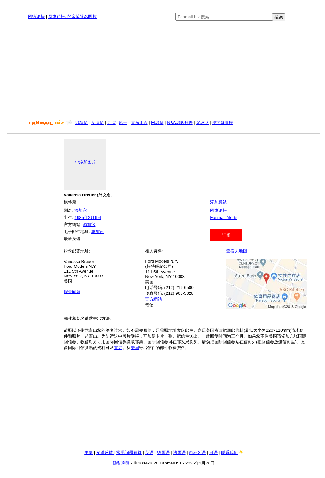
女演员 (97, 122)
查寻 (118, 347)
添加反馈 (218, 202)
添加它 (80, 210)
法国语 (179, 452)
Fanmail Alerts (223, 217)
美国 (135, 347)
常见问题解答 (129, 452)
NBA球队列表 (179, 122)
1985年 (81, 217)
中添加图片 (85, 161)
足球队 (202, 122)
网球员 (157, 122)
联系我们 (229, 452)
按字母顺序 (222, 122)
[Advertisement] (164, 70)
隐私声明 (122, 463)
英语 (149, 452)
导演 (111, 122)
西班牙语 (197, 452)
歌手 (123, 122)
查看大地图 (236, 250)
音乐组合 (139, 122)
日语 (213, 452)
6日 (98, 217)
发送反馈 (105, 452)
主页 (88, 452)
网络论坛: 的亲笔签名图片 (72, 16)
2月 (91, 217)
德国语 (163, 452)
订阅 (226, 235)
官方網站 (153, 299)
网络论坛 (36, 16)
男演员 (81, 122)
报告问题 (72, 291)
